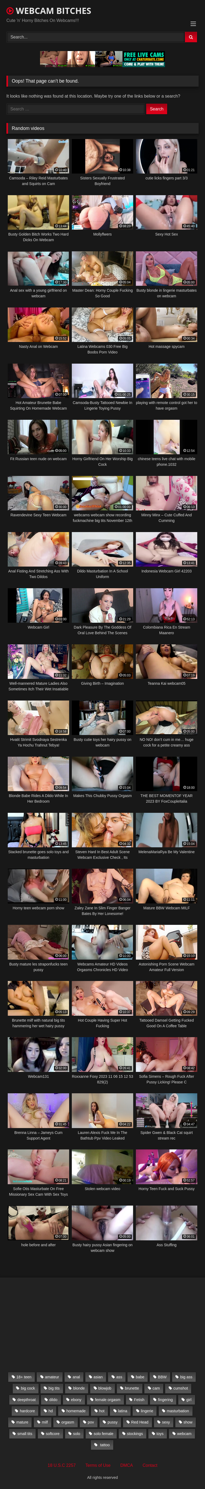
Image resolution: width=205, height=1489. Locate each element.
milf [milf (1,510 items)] (45, 1422)
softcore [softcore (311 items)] (53, 1434)
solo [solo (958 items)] (76, 1434)
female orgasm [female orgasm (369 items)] (107, 1400)
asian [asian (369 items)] (97, 1377)
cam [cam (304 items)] (156, 1388)
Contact (150, 1465)
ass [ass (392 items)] (119, 1377)
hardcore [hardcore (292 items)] (27, 1411)
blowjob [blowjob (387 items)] (104, 1388)
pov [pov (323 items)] (91, 1422)
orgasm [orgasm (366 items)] (67, 1422)
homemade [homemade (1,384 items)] (76, 1411)
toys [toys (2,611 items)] (159, 1434)
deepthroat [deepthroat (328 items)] (26, 1400)
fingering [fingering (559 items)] (165, 1400)
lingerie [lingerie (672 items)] (147, 1411)
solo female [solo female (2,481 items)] (103, 1434)
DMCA (126, 1465)
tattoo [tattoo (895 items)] (104, 1445)
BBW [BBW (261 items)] (162, 1377)
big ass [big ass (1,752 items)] (186, 1377)
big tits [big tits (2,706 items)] (54, 1388)
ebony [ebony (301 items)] (76, 1400)
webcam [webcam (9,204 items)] (184, 1434)
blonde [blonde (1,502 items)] (79, 1388)
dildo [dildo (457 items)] (53, 1400)
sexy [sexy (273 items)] (166, 1422)
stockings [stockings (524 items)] (135, 1434)
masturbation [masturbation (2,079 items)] (178, 1411)
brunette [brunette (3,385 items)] (132, 1388)
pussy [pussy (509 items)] (113, 1422)
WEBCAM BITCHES (48, 10)
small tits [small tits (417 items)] (24, 1434)
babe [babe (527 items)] (140, 1377)
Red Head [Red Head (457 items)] (139, 1422)
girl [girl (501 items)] (188, 1400)
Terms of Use (98, 1465)
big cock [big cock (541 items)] (28, 1388)
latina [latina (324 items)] (122, 1411)
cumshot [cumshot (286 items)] (181, 1388)
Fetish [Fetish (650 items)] (139, 1400)
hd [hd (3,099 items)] (51, 1411)
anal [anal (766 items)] (76, 1377)
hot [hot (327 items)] (101, 1411)
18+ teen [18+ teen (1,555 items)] (23, 1377)
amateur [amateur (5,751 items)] (52, 1377)
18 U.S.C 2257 (62, 1465)
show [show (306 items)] (187, 1422)
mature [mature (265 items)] (22, 1422)
